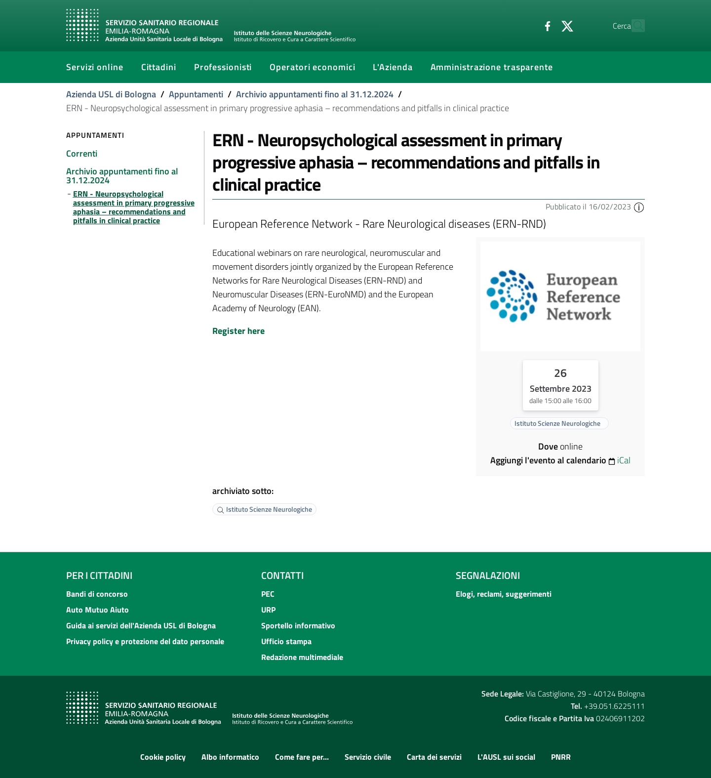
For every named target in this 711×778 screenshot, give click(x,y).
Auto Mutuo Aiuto (97, 609)
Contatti (282, 575)
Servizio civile (368, 757)
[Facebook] (526, 25)
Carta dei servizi (434, 757)
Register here (238, 330)
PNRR (561, 757)
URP (268, 609)
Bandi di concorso (97, 594)
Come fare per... (302, 757)
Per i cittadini (99, 575)
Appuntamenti (196, 94)
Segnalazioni (488, 575)
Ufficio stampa (286, 641)
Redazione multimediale (302, 657)
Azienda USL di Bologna (111, 94)
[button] (639, 206)
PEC (268, 594)
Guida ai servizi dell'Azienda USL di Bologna (141, 625)
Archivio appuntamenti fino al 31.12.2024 (315, 94)
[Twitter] (545, 25)
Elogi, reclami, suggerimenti (504, 594)
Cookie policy (163, 757)
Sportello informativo (298, 625)
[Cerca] (633, 26)
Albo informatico (230, 757)
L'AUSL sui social (506, 757)
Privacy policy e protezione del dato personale (145, 641)
